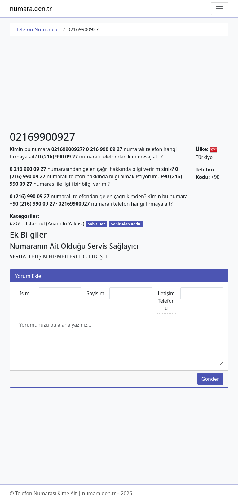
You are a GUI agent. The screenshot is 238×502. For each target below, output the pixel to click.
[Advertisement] (119, 84)
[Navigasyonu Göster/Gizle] (219, 8)
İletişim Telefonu (166, 301)
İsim (24, 293)
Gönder (210, 378)
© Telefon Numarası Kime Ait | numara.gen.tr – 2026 (71, 493)
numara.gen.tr (31, 8)
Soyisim (95, 293)
